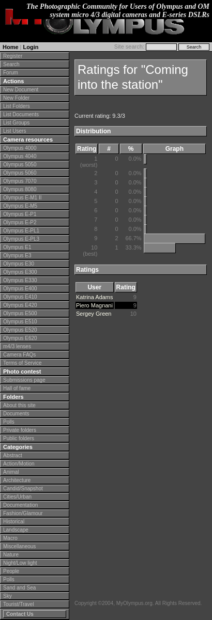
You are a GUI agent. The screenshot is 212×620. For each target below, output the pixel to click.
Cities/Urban (17, 497)
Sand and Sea (19, 588)
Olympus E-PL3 (21, 239)
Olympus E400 (20, 288)
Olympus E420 (20, 305)
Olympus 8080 (19, 189)
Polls (8, 422)
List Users (14, 131)
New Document (20, 89)
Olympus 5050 (19, 164)
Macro (10, 538)
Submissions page (24, 380)
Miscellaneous (19, 546)
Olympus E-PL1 (21, 231)
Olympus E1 (17, 247)
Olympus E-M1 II (22, 197)
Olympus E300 (20, 272)
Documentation (20, 505)
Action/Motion (19, 464)
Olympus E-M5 (20, 206)
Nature (11, 554)
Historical (13, 521)
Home (11, 47)
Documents (16, 413)
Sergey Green (93, 314)
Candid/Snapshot (23, 488)
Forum (10, 72)
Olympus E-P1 (19, 214)
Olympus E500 (20, 313)
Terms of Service (22, 363)
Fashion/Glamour (23, 513)
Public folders (18, 438)
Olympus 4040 (19, 156)
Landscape (15, 530)
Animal (11, 472)
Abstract (12, 455)
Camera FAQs (19, 355)
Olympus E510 (20, 321)
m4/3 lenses (17, 346)
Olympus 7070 (19, 181)
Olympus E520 (20, 330)
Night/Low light (20, 563)
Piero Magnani (94, 305)
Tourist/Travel (18, 604)
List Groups (16, 123)
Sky (7, 596)
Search (11, 64)
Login (31, 47)
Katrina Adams (94, 297)
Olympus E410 (20, 297)
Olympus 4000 (19, 148)
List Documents (21, 114)
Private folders (19, 430)
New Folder (16, 98)
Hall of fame (17, 388)
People (11, 571)
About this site (19, 405)
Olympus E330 (20, 280)
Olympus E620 (20, 338)
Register (12, 56)
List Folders (16, 106)
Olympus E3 (17, 255)
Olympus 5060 (19, 173)
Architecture (17, 480)
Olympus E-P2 (19, 222)
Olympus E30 (18, 264)
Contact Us (20, 614)
